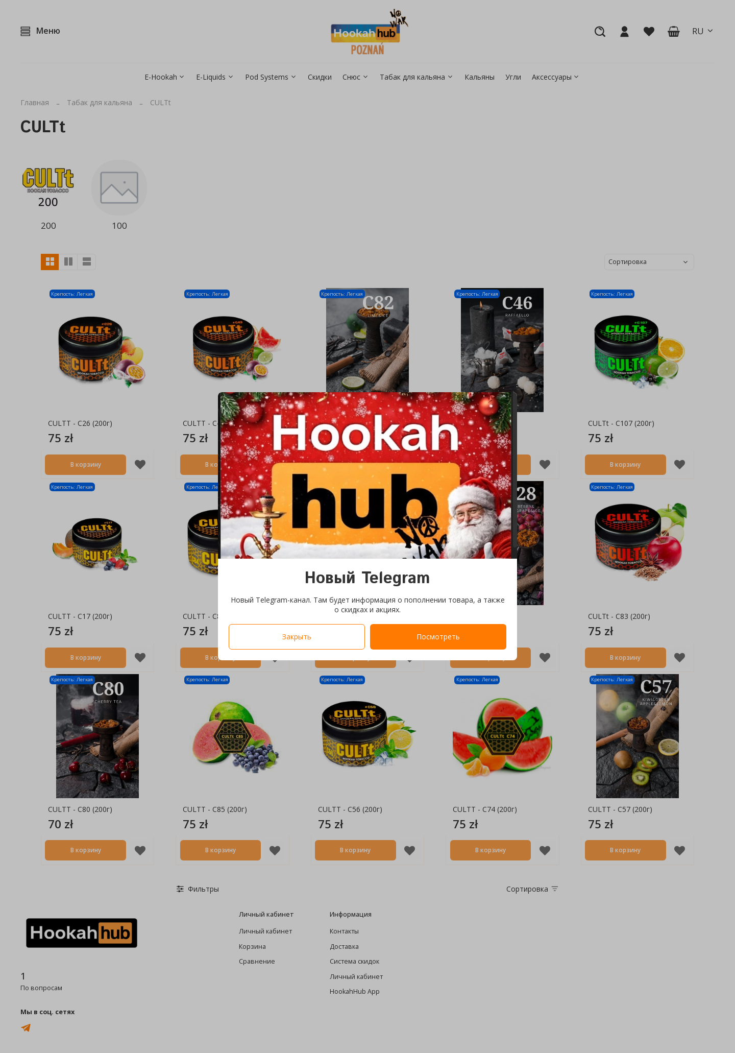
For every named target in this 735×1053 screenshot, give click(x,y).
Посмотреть (438, 637)
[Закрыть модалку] (502, 408)
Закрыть (296, 637)
